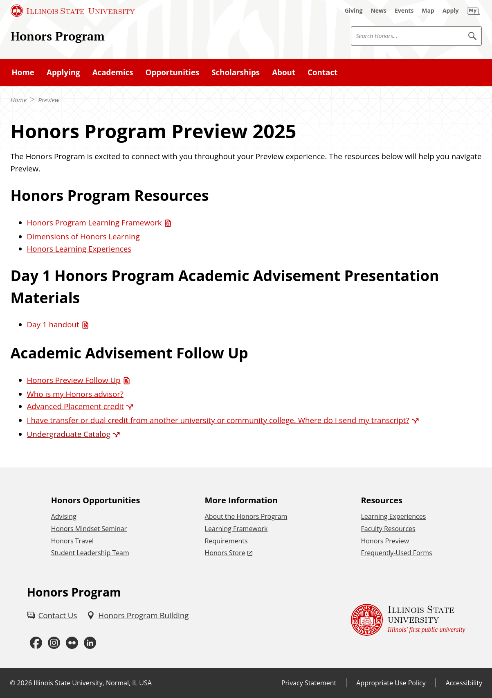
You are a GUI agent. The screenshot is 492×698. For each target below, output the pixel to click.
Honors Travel (72, 540)
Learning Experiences (393, 516)
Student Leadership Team (90, 552)
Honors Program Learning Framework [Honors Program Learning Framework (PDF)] (94, 222)
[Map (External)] (428, 11)
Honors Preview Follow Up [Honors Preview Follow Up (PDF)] (74, 380)
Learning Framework (236, 528)
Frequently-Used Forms (396, 552)
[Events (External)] (404, 11)
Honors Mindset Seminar (89, 528)
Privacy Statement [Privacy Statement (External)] (308, 682)
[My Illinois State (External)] (473, 11)
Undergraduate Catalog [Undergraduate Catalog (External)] (68, 434)
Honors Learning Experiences (79, 248)
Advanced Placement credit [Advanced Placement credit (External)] (75, 406)
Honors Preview (385, 540)
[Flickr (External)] (72, 643)
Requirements (226, 540)
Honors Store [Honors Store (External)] (225, 552)
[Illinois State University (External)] (73, 11)
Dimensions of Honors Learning (83, 236)
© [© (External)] (12, 682)
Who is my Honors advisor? (75, 394)
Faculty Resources (388, 528)
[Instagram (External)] (54, 643)
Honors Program (58, 36)
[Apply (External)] (451, 11)
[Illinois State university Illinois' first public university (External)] (408, 620)
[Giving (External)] (353, 11)
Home (19, 100)
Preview (48, 100)
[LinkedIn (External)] (90, 643)
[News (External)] (378, 11)
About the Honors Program (246, 516)
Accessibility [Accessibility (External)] (464, 682)
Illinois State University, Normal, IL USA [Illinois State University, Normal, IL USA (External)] (93, 682)
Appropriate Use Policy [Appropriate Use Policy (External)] (390, 682)
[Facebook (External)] (36, 643)
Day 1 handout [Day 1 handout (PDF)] (53, 324)
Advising (63, 516)
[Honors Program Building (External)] (138, 615)
